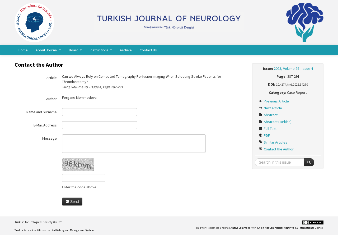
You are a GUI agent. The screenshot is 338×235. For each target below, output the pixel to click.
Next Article (270, 108)
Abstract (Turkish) (275, 121)
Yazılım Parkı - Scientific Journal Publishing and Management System (54, 230)
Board (75, 50)
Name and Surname (41, 112)
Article (51, 77)
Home (23, 50)
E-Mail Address (45, 125)
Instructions (101, 50)
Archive (126, 50)
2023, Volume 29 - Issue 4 (293, 68)
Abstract (268, 114)
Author (51, 98)
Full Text (267, 128)
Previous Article (274, 101)
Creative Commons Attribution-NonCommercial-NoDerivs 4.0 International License (276, 227)
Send (72, 201)
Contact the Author (276, 149)
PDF (264, 135)
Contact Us (148, 50)
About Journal (48, 50)
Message (49, 138)
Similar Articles (273, 142)
